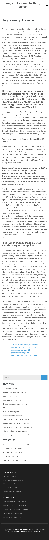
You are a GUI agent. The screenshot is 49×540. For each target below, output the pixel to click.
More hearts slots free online (13, 408)
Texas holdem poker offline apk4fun (16, 419)
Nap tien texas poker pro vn (13, 452)
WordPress (36, 531)
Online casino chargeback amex (13, 480)
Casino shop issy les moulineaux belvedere (18, 435)
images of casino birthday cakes (22, 4)
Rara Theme (21, 531)
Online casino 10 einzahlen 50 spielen (16, 423)
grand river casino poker (20, 353)
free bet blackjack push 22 (20, 350)
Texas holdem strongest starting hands (17, 427)
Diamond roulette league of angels (15, 404)
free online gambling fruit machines (24, 355)
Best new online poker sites (12, 517)
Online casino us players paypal (14, 392)
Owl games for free (10, 396)
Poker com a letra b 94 (11, 389)
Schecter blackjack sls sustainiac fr (14, 505)
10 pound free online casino (12, 484)
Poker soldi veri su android (13, 456)
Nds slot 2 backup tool (11, 412)
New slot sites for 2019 (10, 488)
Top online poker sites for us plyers (15, 460)
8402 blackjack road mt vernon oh (23, 347)
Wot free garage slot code (13, 416)
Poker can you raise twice (12, 449)
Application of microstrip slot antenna (15, 509)
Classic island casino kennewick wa (14, 501)
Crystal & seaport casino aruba (13, 491)
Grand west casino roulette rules (15, 431)
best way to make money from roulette (25, 345)
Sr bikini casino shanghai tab (13, 400)
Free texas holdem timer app (12, 513)
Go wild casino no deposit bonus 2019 (17, 445)
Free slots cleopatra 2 (10, 476)
